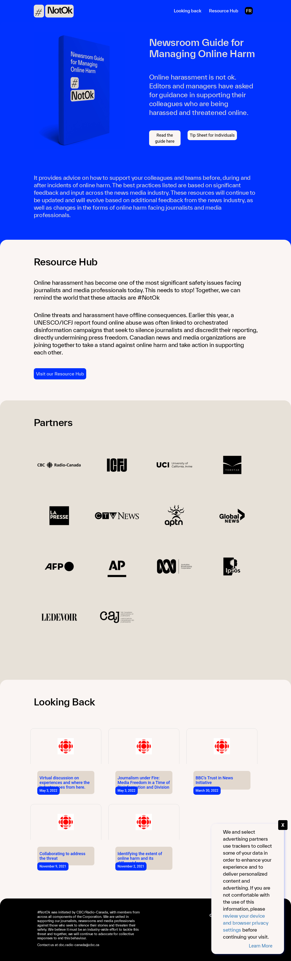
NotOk (59, 10)
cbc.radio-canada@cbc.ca (79, 945)
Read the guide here (165, 138)
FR (249, 10)
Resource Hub (223, 10)
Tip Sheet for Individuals (212, 135)
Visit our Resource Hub (60, 373)
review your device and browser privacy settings (245, 923)
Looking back (187, 10)
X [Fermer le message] (282, 825)
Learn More (260, 946)
